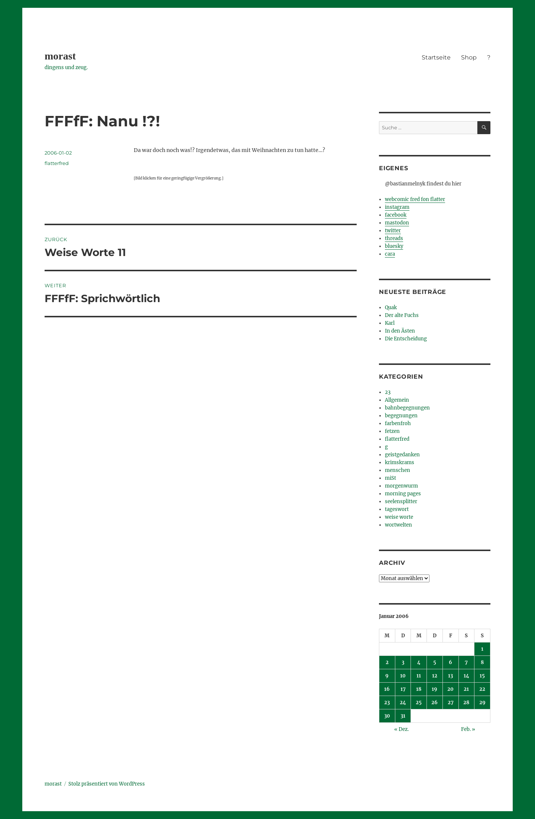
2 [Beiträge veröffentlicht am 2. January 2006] (387, 662)
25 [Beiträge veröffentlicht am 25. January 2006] (419, 702)
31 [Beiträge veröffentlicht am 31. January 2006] (403, 716)
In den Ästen (400, 331)
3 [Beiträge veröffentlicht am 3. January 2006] (403, 662)
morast (60, 56)
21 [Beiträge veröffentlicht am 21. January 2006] (466, 689)
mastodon (397, 223)
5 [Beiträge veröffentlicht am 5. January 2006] (434, 662)
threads (394, 238)
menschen (397, 470)
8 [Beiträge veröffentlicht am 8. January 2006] (482, 662)
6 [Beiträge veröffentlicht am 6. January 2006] (450, 662)
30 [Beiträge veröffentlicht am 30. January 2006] (387, 716)
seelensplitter (401, 501)
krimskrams (399, 462)
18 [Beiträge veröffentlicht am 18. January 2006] (418, 689)
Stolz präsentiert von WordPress (106, 784)
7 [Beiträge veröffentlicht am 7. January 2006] (466, 662)
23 (387, 392)
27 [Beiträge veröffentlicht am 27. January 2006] (451, 702)
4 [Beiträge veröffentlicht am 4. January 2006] (419, 662)
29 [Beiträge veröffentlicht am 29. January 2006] (482, 702)
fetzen (392, 431)
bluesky (394, 246)
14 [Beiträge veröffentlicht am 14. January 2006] (466, 676)
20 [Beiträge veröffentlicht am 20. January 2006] (450, 689)
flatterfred (57, 163)
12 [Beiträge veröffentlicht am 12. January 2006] (434, 676)
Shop (469, 57)
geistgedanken (402, 454)
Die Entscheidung (406, 339)
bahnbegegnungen (407, 408)
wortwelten (398, 525)
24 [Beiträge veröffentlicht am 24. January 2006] (403, 702)
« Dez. (401, 729)
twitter (393, 230)
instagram (397, 207)
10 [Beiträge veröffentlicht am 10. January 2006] (403, 676)
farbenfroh (398, 423)
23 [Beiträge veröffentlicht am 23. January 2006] (387, 702)
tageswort (397, 509)
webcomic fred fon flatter (415, 199)
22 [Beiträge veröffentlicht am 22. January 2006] (482, 689)
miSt (390, 478)
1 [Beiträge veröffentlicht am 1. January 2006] (482, 649)
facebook (395, 215)
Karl (390, 323)
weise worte (399, 517)
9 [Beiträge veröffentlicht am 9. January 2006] (387, 676)
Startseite (436, 57)
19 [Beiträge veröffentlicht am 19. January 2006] (434, 689)
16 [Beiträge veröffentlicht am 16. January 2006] (387, 689)
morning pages (403, 494)
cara (390, 254)
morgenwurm (401, 486)
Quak (391, 307)
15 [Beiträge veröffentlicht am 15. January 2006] (482, 676)
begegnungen (401, 415)
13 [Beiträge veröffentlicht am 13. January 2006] (450, 676)
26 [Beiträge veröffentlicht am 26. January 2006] (434, 702)
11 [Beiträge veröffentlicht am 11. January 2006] (418, 676)
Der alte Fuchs (402, 315)
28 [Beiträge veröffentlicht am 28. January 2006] (466, 702)
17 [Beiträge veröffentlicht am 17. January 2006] (403, 689)
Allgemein (397, 400)
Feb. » (468, 729)
